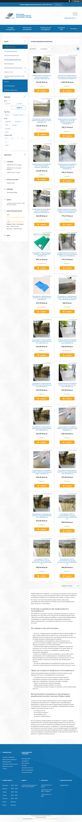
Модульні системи (8, 766)
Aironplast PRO (61, 28)
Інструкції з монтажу (10, 90)
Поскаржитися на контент (39, 818)
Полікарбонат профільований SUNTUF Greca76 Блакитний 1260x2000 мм (41, 298)
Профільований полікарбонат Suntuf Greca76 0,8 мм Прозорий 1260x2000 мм (41, 77)
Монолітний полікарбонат (27, 28)
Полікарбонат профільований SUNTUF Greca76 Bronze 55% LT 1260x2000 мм (42, 120)
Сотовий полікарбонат (10, 28)
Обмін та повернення (27, 770)
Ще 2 (7, 132)
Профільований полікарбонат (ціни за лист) (14, 77)
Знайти (19, 107)
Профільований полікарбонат (45, 28)
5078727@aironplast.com (17, 221)
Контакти (58, 4)
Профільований (7, 761)
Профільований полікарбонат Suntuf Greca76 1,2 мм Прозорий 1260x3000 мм (67, 428)
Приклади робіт (26, 758)
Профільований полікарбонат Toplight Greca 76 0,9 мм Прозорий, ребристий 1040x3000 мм (67, 166)
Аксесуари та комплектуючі (10, 764)
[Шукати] (75, 14)
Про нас (6, 81)
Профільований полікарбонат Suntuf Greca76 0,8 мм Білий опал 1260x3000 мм (67, 385)
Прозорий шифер (9, 64)
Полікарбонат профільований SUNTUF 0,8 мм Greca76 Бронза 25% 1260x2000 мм (41, 341)
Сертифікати (25, 761)
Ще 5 (7, 145)
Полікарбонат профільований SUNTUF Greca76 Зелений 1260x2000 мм (41, 254)
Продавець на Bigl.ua (41, 817)
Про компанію (25, 763)
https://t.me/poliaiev (18, 224)
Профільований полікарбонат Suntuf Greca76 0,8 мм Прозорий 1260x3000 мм (41, 165)
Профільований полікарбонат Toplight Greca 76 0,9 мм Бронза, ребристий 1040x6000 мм (67, 254)
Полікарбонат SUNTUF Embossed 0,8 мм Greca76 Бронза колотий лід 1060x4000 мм (41, 561)
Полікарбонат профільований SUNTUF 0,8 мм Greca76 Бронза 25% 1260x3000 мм (41, 385)
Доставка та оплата (27, 767)
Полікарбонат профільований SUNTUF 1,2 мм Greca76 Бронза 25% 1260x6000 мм (41, 515)
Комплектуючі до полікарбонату (13, 68)
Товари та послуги (9, 47)
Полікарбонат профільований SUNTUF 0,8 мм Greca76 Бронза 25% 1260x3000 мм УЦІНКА (67, 298)
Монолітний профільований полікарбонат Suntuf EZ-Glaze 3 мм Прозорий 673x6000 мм (67, 77)
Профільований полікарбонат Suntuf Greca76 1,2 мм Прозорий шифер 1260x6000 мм (42, 472)
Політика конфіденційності (52, 818)
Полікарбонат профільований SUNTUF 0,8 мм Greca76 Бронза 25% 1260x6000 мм (41, 428)
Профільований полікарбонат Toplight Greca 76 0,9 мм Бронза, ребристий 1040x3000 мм (67, 210)
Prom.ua (49, 815)
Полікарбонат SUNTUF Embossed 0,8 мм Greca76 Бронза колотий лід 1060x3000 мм (67, 516)
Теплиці (5, 768)
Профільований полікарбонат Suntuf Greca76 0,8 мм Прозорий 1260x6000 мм (41, 210)
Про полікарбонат (9, 86)
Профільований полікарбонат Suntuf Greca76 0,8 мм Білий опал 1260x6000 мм (67, 341)
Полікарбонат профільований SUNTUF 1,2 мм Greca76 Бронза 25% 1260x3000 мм (67, 472)
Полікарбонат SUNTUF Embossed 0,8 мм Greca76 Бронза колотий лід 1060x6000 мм (67, 561)
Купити (43, 91)
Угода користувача (27, 772)
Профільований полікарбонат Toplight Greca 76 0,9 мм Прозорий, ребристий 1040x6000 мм (67, 121)
